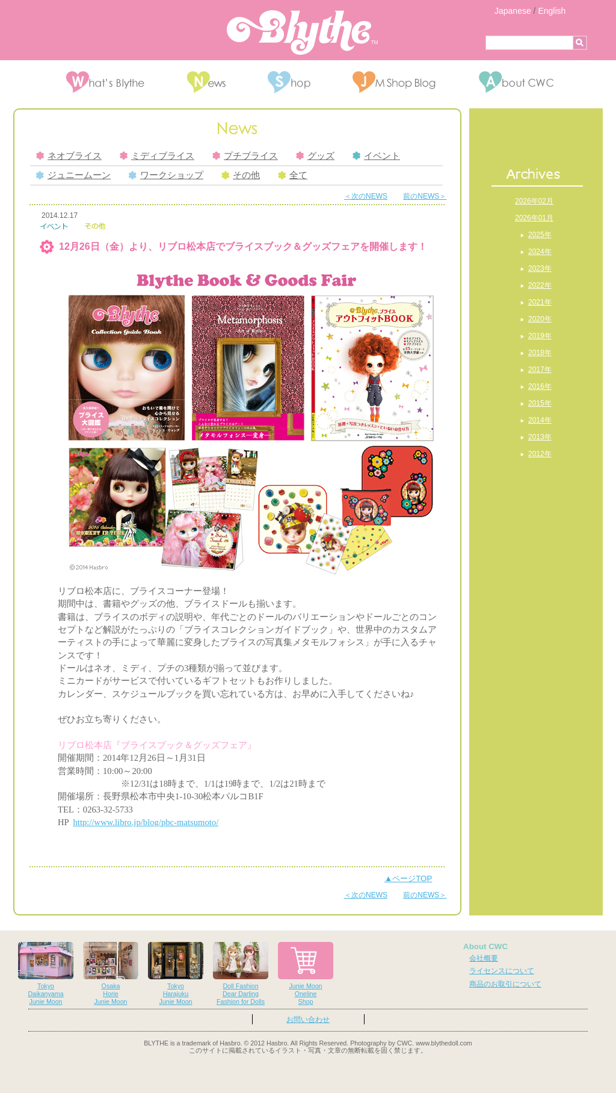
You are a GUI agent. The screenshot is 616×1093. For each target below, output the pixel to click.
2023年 (540, 268)
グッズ (315, 156)
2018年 (540, 352)
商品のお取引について (505, 984)
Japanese (512, 11)
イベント (376, 156)
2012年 (540, 454)
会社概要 (483, 958)
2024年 (540, 251)
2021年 (540, 302)
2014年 (540, 420)
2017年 (540, 369)
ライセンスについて (501, 971)
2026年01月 (534, 218)
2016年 (540, 386)
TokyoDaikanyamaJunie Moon (45, 973)
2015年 (540, 403)
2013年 (540, 437)
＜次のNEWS (365, 196)
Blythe (302, 32)
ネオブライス (69, 156)
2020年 (540, 319)
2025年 (540, 235)
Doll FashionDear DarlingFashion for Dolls (240, 973)
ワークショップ (166, 175)
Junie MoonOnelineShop (305, 973)
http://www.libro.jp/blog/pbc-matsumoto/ (146, 822)
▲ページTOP (408, 878)
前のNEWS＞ (424, 196)
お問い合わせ (308, 1019)
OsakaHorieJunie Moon (110, 973)
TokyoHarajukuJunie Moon (175, 973)
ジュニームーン (73, 175)
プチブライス (245, 156)
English (551, 11)
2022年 (540, 285)
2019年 (540, 336)
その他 (240, 175)
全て (292, 175)
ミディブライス (157, 156)
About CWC (485, 946)
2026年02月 (534, 201)
